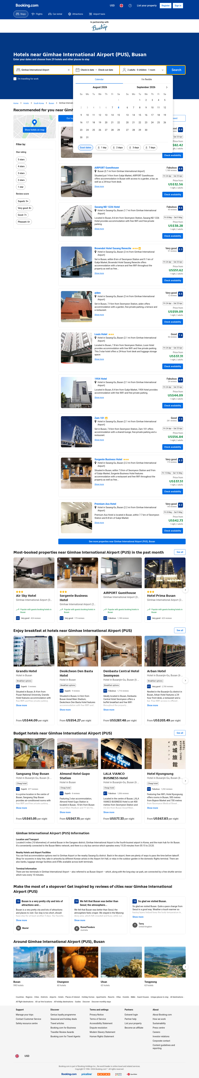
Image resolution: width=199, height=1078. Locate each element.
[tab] (99, 79)
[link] (34, 159)
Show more (99, 186)
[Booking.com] (27, 5)
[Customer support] (130, 5)
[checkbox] (119, 100)
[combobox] (43, 70)
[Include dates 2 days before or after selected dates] (118, 147)
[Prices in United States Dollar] (112, 5)
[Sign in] (178, 5)
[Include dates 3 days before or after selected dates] (134, 147)
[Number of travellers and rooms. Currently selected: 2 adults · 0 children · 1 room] (143, 70)
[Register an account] (165, 5)
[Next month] (166, 87)
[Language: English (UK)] (121, 5)
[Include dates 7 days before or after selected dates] (150, 147)
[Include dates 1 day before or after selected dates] (102, 147)
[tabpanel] (123, 118)
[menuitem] (20, 14)
